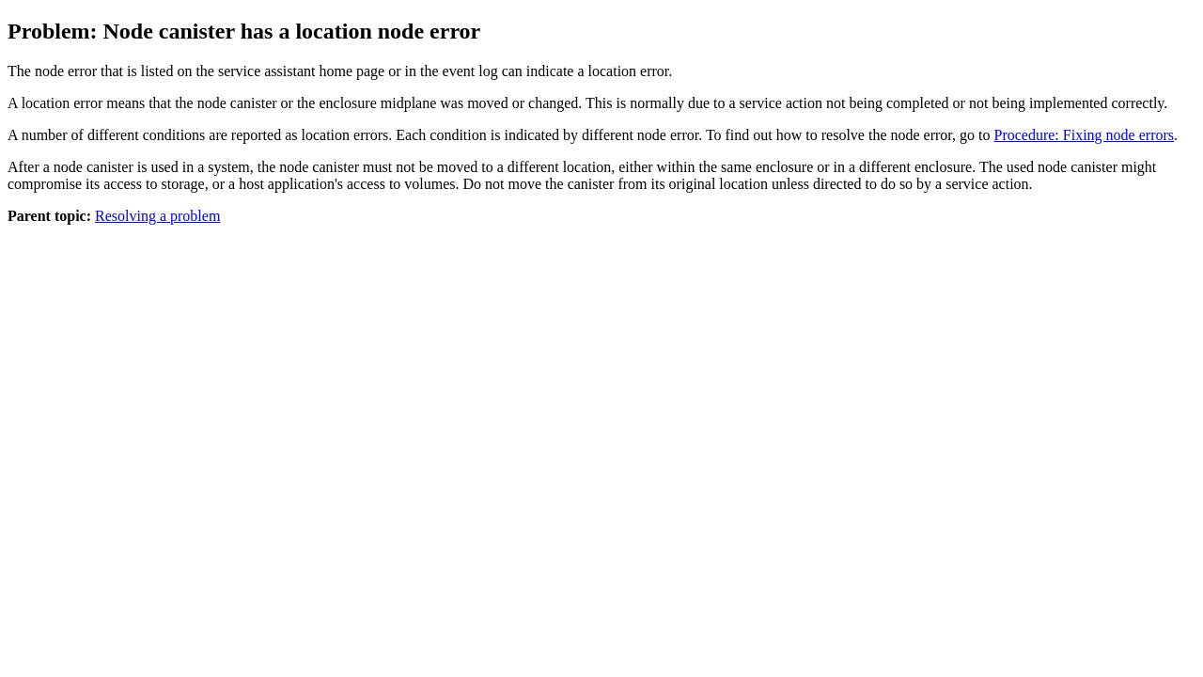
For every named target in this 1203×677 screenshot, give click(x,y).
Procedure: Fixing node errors (1084, 135)
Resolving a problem (157, 216)
